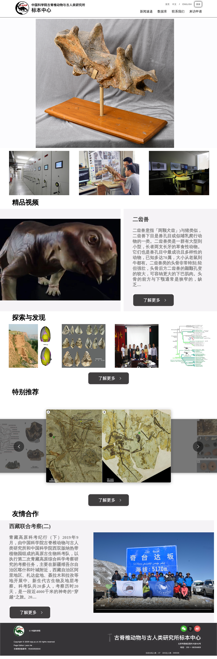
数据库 (162, 11)
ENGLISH (187, 4)
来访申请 (195, 11)
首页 (167, 4)
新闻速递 (146, 11)
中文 (174, 4)
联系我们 (178, 11)
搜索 (198, 4)
